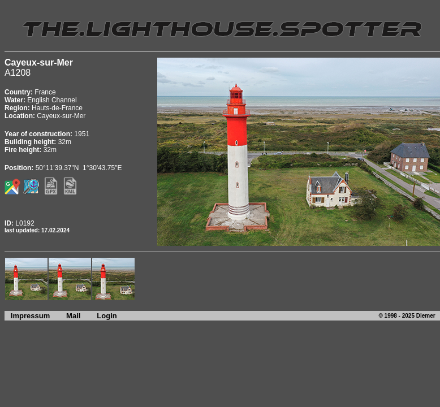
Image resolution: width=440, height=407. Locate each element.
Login (107, 315)
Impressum (27, 315)
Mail (73, 315)
